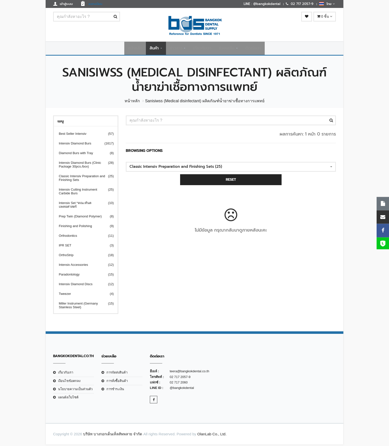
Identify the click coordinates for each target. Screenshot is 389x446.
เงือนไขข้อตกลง (69, 382)
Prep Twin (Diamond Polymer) (83, 218)
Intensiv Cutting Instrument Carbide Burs (83, 193)
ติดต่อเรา (253, 49)
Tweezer (83, 295)
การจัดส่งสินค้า (117, 374)
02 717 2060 (179, 384)
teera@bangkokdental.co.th (189, 373)
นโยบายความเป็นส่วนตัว (75, 390)
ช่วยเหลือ (226, 49)
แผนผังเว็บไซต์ (68, 399)
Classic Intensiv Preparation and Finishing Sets (83, 179)
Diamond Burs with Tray (83, 154)
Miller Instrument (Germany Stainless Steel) (83, 306)
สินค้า (154, 49)
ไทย (327, 3)
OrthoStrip (83, 256)
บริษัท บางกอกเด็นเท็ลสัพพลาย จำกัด (112, 435)
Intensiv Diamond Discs (83, 285)
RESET (231, 181)
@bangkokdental (182, 389)
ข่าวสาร (176, 49)
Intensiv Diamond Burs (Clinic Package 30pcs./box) (83, 166)
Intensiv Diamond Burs (83, 145)
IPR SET (83, 247)
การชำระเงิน (115, 390)
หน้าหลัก (135, 49)
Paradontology (83, 276)
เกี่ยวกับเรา (202, 49)
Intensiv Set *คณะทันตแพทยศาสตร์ (83, 206)
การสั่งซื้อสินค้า (117, 382)
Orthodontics (83, 237)
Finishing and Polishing (83, 227)
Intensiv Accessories (83, 266)
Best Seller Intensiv (83, 135)
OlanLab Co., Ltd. (212, 435)
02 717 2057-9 (180, 378)
